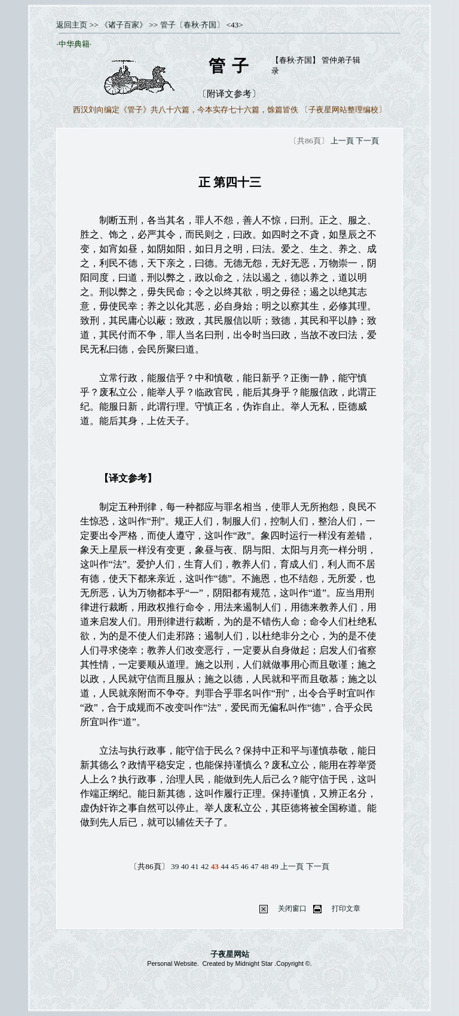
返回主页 (71, 24)
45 (234, 866)
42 (205, 866)
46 (245, 866)
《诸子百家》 (123, 24)
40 (185, 866)
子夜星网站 (229, 954)
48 (264, 866)
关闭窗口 (292, 908)
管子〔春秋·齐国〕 (192, 24)
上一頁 (342, 140)
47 (254, 866)
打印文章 (346, 908)
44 (224, 866)
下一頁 (367, 140)
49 (275, 866)
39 (175, 866)
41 (194, 866)
